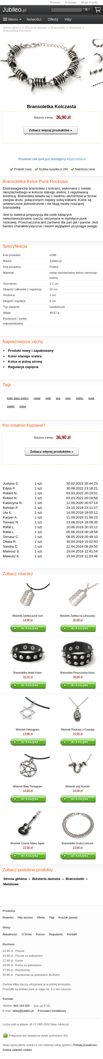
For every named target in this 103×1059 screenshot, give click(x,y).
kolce (22, 406)
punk (91, 398)
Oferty (53, 19)
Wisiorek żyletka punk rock (27, 615)
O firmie (27, 934)
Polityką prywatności (85, 1045)
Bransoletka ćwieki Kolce (27, 672)
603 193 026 (22, 1005)
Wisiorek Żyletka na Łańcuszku (77, 615)
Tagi (51, 917)
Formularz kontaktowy (52, 1010)
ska (58, 398)
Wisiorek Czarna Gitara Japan (28, 843)
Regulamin (56, 934)
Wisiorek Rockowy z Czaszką (77, 729)
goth (48, 398)
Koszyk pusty (99, 10)
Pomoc (55, 2)
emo (68, 398)
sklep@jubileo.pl (23, 1010)
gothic (79, 398)
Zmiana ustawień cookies (17, 1050)
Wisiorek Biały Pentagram (27, 786)
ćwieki (10, 406)
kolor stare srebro (17, 398)
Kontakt (70, 2)
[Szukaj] (66, 9)
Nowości (34, 19)
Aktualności (10, 934)
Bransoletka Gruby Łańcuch (77, 843)
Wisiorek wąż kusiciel (77, 786)
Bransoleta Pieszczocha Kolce (77, 672)
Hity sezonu (25, 917)
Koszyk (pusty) (67, 917)
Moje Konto (89, 2)
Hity (68, 19)
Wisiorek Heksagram (27, 729)
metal (37, 398)
